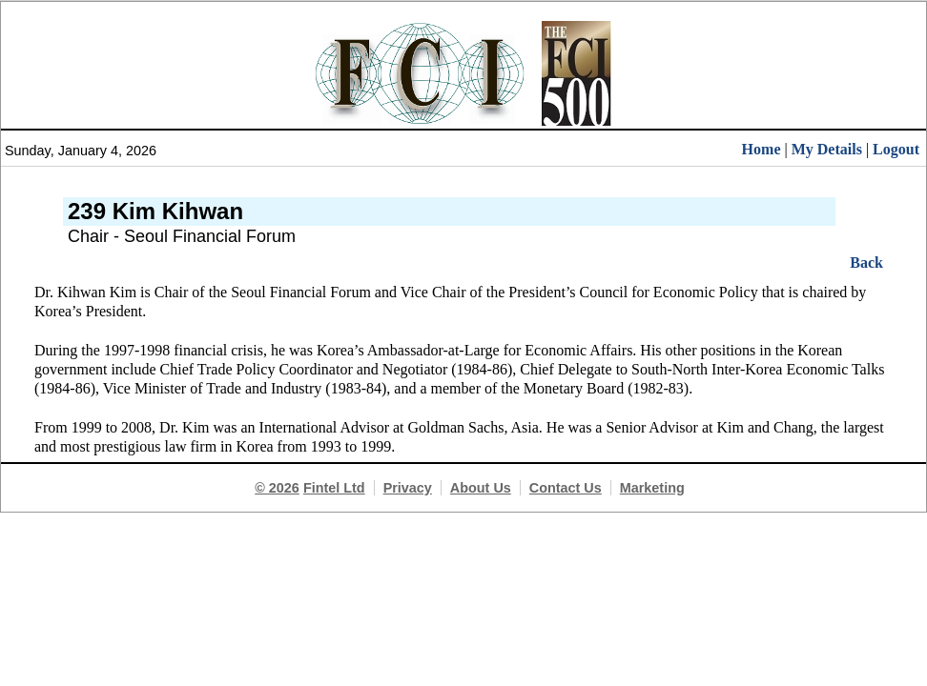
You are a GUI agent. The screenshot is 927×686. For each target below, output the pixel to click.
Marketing (652, 487)
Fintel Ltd (334, 487)
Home (761, 149)
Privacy (407, 487)
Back (866, 262)
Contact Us (565, 487)
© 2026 (277, 487)
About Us (480, 487)
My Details (827, 149)
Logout (896, 149)
